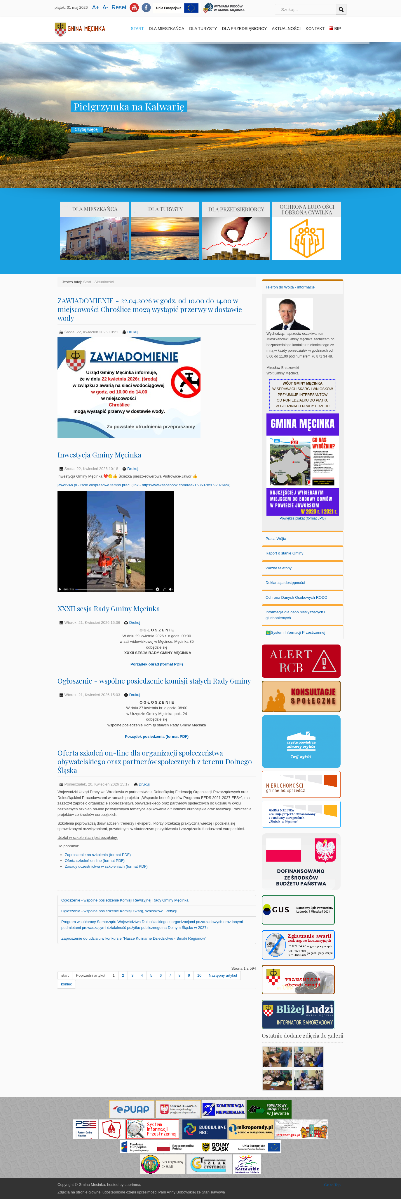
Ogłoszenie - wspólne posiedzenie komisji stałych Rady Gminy (154, 680)
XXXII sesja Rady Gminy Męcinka (108, 608)
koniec (66, 984)
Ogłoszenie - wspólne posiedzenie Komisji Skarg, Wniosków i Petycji (119, 911)
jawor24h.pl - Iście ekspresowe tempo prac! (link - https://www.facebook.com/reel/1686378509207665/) (144, 485)
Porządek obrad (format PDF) (156, 664)
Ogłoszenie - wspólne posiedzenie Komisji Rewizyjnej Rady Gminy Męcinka (125, 900)
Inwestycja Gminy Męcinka (99, 454)
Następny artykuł (223, 975)
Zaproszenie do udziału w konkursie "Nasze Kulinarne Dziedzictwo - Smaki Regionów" (133, 938)
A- (106, 7)
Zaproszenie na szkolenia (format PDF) (98, 855)
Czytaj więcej (87, 129)
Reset (118, 7)
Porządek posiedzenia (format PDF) (157, 736)
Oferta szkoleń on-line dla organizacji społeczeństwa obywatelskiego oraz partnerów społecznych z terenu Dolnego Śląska (154, 761)
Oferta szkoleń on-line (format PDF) (95, 860)
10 (199, 975)
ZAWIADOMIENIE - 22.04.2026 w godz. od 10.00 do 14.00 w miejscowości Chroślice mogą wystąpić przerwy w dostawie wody (149, 309)
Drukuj (130, 332)
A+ (96, 7)
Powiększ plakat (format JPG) (303, 518)
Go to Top (332, 1185)
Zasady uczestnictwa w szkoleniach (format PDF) (106, 866)
